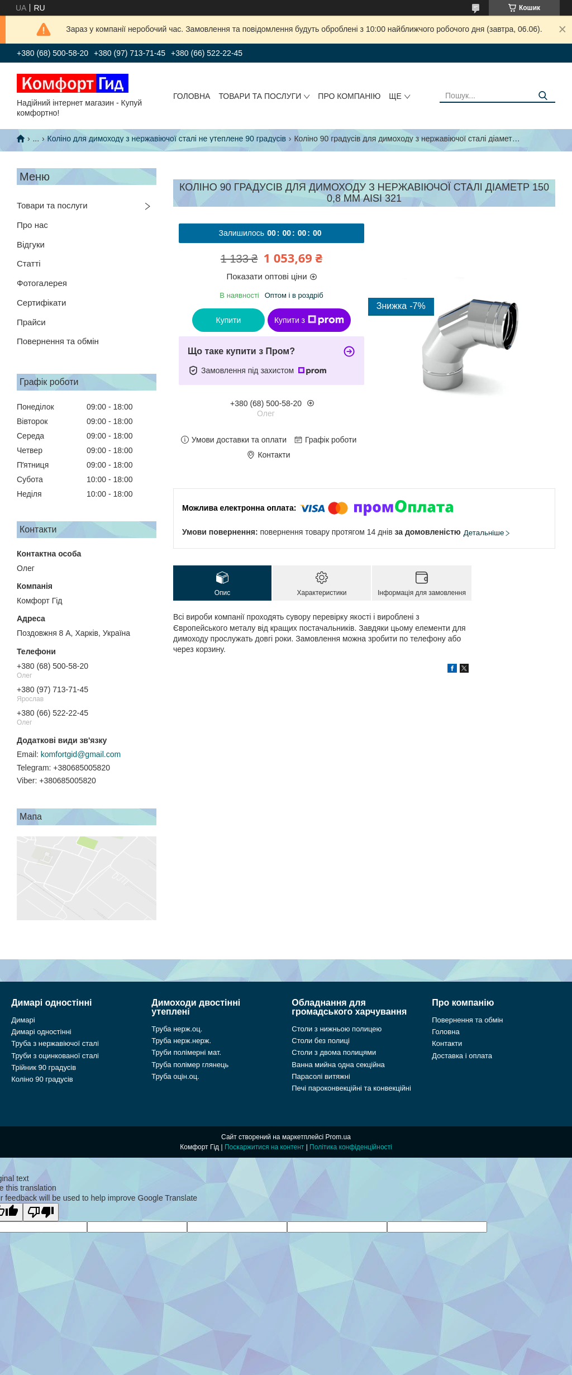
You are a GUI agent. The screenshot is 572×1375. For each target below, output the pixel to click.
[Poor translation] (41, 1212)
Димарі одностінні (41, 1031)
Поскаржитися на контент (264, 1147)
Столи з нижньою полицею (337, 1029)
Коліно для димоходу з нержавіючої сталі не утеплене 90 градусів (166, 138)
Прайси (31, 322)
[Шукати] (542, 96)
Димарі (23, 1020)
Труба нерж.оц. (176, 1029)
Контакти (447, 1043)
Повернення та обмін (58, 341)
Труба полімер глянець (189, 1064)
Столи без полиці (321, 1040)
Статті (29, 263)
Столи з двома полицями (334, 1052)
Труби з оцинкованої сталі (55, 1056)
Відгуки (31, 244)
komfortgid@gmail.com (81, 754)
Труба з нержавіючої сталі (55, 1043)
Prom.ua (338, 1137)
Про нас (32, 225)
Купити (228, 320)
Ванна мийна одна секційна (338, 1064)
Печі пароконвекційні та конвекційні (351, 1088)
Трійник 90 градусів (43, 1067)
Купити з (309, 320)
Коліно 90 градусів (42, 1079)
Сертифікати (41, 302)
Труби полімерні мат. (186, 1052)
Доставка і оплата (462, 1056)
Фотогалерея (42, 283)
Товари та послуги (259, 96)
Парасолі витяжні (321, 1076)
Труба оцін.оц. (175, 1076)
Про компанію (349, 96)
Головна (191, 96)
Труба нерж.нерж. (181, 1040)
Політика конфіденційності (350, 1147)
